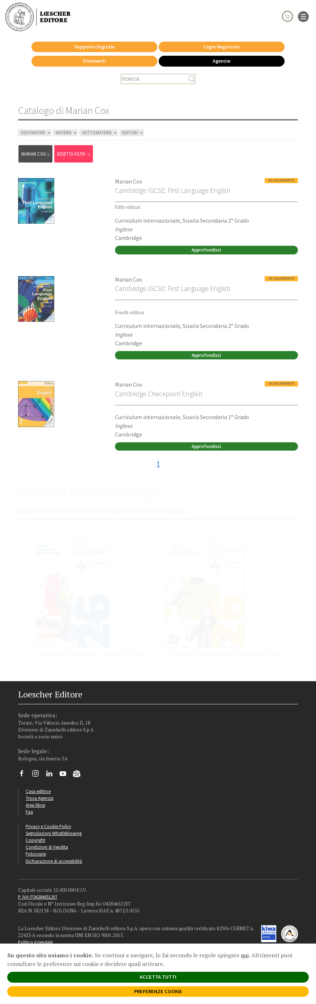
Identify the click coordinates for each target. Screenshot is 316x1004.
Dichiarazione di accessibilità (54, 861)
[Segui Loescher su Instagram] (38, 775)
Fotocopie (36, 854)
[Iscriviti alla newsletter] (79, 774)
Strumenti (94, 61)
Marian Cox (36, 154)
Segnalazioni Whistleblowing (54, 833)
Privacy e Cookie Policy (48, 826)
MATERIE (67, 133)
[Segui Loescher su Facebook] (24, 775)
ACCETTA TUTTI (158, 977)
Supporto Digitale (94, 46)
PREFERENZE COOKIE (158, 991)
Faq (29, 812)
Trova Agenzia (40, 798)
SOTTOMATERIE (100, 133)
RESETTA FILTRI (74, 154)
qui (245, 955)
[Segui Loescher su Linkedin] (52, 775)
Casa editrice (38, 791)
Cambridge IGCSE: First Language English (172, 190)
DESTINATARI (36, 133)
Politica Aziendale (35, 942)
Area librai (35, 805)
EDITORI (133, 133)
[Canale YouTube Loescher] (65, 775)
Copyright (35, 840)
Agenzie (221, 61)
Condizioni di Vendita (47, 847)
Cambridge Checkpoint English (158, 393)
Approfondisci (206, 250)
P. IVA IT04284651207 (37, 897)
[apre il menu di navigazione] (303, 16)
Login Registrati (221, 46)
